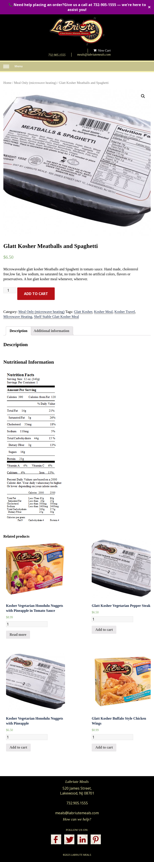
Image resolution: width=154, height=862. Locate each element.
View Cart (102, 50)
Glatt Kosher (83, 312)
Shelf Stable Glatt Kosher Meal (56, 317)
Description (18, 331)
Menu (19, 66)
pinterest (96, 839)
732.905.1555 (56, 55)
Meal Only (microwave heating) (35, 83)
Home (7, 83)
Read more (18, 634)
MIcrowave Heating (17, 317)
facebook (56, 839)
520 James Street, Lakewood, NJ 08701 (77, 791)
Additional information (51, 331)
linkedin (82, 839)
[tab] (18, 330)
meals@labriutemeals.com (94, 54)
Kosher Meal (103, 312)
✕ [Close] (149, 7)
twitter (69, 839)
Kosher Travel (125, 312)
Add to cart (36, 293)
